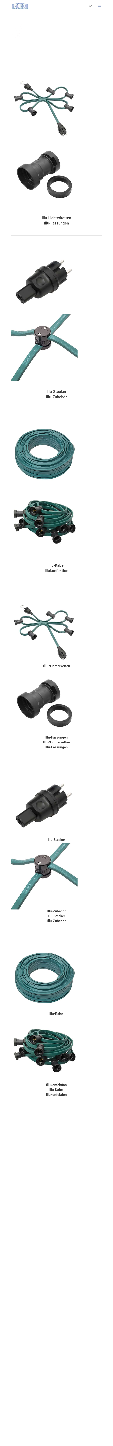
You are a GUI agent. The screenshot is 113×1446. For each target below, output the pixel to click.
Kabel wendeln (18, 1231)
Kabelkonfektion (19, 1186)
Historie (15, 1306)
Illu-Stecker (56, 391)
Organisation (17, 1311)
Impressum (17, 1388)
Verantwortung (18, 1283)
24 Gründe (16, 1317)
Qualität (15, 1289)
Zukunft (15, 1300)
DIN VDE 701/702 (19, 1264)
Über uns (15, 1272)
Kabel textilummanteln (22, 1248)
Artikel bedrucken (20, 1225)
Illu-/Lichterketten (56, 666)
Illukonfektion (56, 570)
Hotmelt (15, 1192)
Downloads (16, 1399)
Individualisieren (19, 1214)
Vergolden (16, 1208)
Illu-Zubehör (56, 397)
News (14, 1394)
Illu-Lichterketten (56, 218)
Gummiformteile (19, 1197)
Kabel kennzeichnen (21, 1242)
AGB (13, 1377)
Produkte (16, 1325)
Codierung (16, 1253)
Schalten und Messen (22, 1341)
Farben (14, 1203)
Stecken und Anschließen (23, 1330)
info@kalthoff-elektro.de (35, 1148)
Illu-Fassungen (56, 223)
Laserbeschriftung (20, 1220)
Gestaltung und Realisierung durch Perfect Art (34, 1432)
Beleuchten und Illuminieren (25, 1347)
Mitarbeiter (17, 1294)
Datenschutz (17, 1382)
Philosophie (17, 1278)
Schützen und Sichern (22, 1352)
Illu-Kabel (56, 565)
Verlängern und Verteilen (23, 1336)
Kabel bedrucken (19, 1236)
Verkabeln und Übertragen (24, 1358)
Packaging (16, 1259)
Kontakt (15, 1371)
